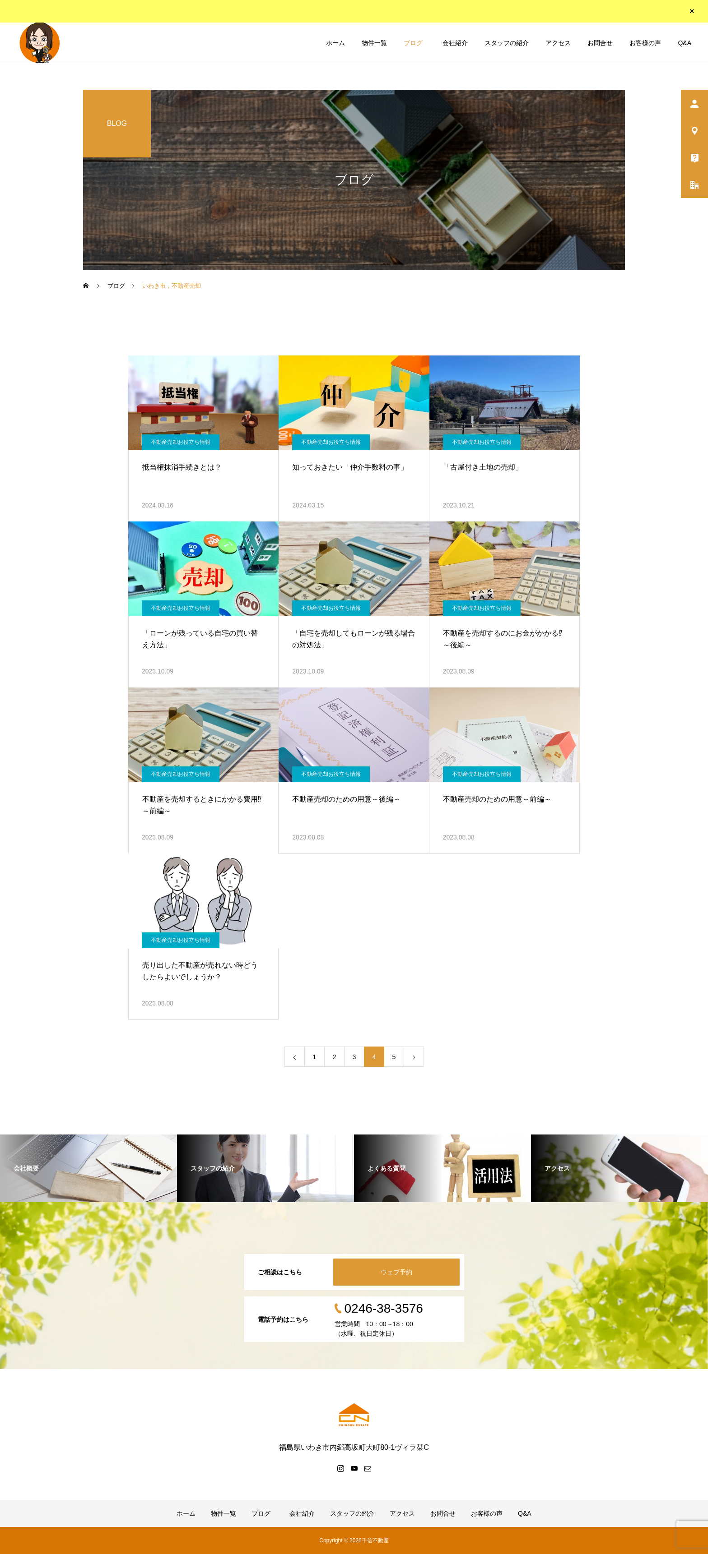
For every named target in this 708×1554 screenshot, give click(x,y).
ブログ (413, 42)
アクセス (558, 42)
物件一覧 (374, 42)
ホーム (335, 42)
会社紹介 (453, 42)
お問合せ (600, 42)
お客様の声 (645, 42)
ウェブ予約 (396, 1272)
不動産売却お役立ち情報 (180, 442)
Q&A (684, 42)
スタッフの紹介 (506, 42)
